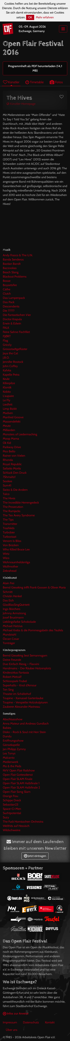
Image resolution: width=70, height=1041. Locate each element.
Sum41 (7, 485)
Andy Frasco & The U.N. (18, 255)
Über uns (11, 1030)
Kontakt (50, 1022)
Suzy (6, 817)
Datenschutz (31, 1022)
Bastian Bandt (12, 263)
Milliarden (9, 430)
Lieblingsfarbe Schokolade (19, 621)
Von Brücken (11, 545)
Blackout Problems (15, 276)
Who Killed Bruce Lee (16, 549)
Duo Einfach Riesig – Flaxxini (21, 664)
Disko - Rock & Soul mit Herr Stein (24, 732)
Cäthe (6, 289)
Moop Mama (11, 438)
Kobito (7, 391)
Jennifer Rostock (13, 362)
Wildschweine (11, 830)
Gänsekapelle (11, 745)
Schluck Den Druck (15, 472)
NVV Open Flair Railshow (19, 770)
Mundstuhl (9, 634)
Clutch (7, 293)
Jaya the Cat (10, 353)
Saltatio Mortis (12, 468)
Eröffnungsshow (13, 740)
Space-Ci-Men (12, 809)
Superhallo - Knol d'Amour (19, 685)
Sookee (7, 481)
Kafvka (7, 370)
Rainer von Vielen (14, 455)
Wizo (6, 558)
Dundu (7, 736)
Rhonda (8, 460)
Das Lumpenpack (14, 298)
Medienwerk (10, 762)
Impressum (10, 1022)
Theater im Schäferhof (17, 694)
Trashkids (9, 528)
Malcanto (9, 757)
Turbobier (9, 532)
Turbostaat (9, 536)
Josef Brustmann (13, 617)
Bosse (6, 281)
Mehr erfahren (45, 17)
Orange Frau (10, 796)
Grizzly (7, 345)
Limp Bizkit (10, 408)
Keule (6, 379)
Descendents (11, 306)
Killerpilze (9, 383)
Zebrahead (9, 571)
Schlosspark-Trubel (15, 681)
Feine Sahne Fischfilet (16, 332)
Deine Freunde (12, 659)
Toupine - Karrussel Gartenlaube (23, 698)
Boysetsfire (10, 285)
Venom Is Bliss (12, 541)
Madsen (8, 413)
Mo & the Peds (12, 766)
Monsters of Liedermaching (20, 434)
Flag (5, 340)
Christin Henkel (12, 596)
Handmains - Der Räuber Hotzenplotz (27, 668)
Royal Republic (12, 464)
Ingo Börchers (11, 609)
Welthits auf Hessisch (16, 826)
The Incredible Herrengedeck (21, 502)
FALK (6, 327)
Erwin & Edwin (12, 323)
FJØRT (7, 336)
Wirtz (6, 553)
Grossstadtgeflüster (15, 349)
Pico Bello (9, 451)
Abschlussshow (12, 719)
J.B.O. (6, 357)
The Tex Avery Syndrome (19, 515)
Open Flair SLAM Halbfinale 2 (21, 787)
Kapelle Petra (11, 374)
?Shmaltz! (9, 477)
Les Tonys (9, 753)
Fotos (56, 82)
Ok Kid (7, 443)
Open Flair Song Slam (16, 791)
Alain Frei (8, 583)
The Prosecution (13, 507)
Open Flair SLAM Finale (17, 779)
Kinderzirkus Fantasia (16, 672)
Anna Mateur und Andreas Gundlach (26, 723)
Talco (6, 494)
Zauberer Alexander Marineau (21, 706)
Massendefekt (11, 421)
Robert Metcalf (12, 677)
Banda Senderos (13, 259)
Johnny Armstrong (14, 613)
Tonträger (9, 643)
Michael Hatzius (13, 626)
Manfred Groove (13, 417)
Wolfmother (10, 566)
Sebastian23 (10, 804)
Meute (7, 426)
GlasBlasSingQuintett (16, 604)
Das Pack (8, 302)
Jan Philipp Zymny (14, 749)
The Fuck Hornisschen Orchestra (23, 821)
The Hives (9, 498)
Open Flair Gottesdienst (18, 774)
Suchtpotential (12, 813)
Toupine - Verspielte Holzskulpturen (25, 702)
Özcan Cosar (11, 639)
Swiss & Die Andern (15, 489)
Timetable (34, 82)
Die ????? (8, 310)
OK (30, 17)
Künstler (11, 82)
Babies (7, 728)
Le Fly (6, 400)
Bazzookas (10, 268)
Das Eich (8, 600)
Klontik (7, 387)
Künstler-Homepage (21, 103)
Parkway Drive (12, 447)
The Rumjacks (11, 511)
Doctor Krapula (12, 319)
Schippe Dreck (12, 800)
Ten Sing (8, 689)
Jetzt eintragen (35, 856)
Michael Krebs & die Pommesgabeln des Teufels (33, 630)
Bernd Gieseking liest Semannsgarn (25, 655)
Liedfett (7, 404)
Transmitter (10, 524)
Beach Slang (10, 272)
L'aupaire (8, 396)
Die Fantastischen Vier (17, 315)
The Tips (8, 519)
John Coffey (10, 366)
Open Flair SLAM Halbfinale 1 (21, 783)
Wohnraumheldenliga (16, 562)
